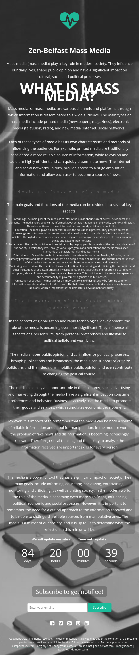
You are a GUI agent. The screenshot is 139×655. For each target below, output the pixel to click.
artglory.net (44, 646)
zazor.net (63, 649)
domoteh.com (79, 649)
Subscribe (99, 607)
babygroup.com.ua (65, 646)
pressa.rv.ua (119, 642)
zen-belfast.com (104, 646)
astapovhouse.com (23, 646)
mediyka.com (124, 646)
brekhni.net (85, 646)
